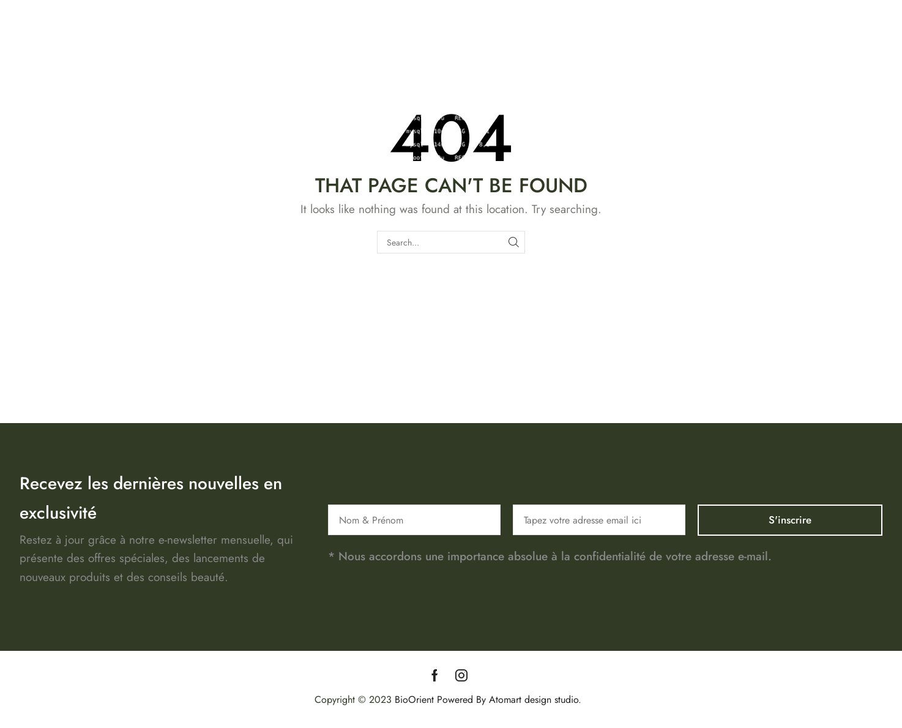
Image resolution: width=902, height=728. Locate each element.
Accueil (647, 53)
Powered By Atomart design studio (506, 699)
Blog (865, 53)
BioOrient (414, 699)
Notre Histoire (762, 53)
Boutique (697, 53)
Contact (824, 53)
